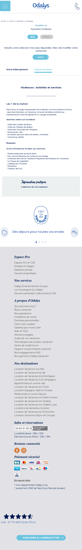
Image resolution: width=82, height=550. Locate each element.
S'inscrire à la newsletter (41, 537)
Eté (33, 36)
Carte (40, 57)
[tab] (17, 69)
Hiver (46, 36)
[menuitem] (41, 262)
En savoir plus (22, 480)
